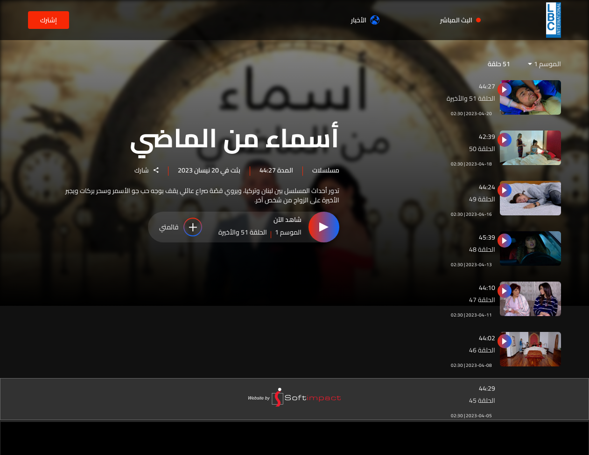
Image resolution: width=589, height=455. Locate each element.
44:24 (487, 187)
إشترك (48, 20)
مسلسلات (325, 169)
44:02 (487, 338)
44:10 (487, 288)
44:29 (487, 388)
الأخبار (365, 20)
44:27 (487, 86)
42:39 (487, 137)
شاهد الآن (287, 220)
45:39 (487, 237)
